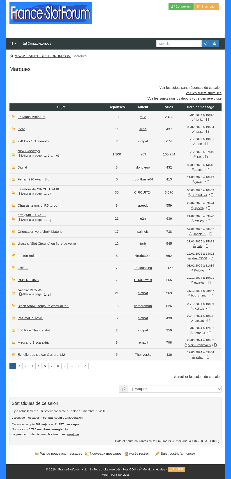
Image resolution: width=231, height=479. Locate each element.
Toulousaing (143, 268)
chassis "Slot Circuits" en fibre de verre (47, 243)
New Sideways (29, 151)
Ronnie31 (199, 234)
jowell (199, 182)
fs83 (143, 117)
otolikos (199, 282)
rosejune (73, 434)
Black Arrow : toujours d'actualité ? (43, 306)
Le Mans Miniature (31, 117)
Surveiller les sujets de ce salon (198, 377)
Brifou (199, 169)
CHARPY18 (143, 280)
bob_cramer (199, 295)
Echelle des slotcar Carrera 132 (41, 354)
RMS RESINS (28, 280)
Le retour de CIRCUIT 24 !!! (38, 189)
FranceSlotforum (69, 469)
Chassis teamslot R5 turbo (37, 205)
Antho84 (199, 333)
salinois (143, 231)
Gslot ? (23, 268)
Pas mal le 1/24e (30, 318)
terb (143, 243)
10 (71, 365)
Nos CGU (129, 469)
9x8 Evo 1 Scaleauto (33, 141)
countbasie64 (143, 179)
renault (143, 342)
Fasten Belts (27, 256)
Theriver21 (143, 354)
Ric (199, 157)
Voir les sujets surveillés (204, 93)
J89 (199, 144)
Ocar (21, 129)
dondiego (143, 167)
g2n (143, 218)
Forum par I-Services (115, 474)
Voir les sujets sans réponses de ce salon (190, 87)
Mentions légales (154, 469)
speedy (142, 205)
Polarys (199, 270)
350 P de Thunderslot (34, 330)
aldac (199, 357)
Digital (22, 167)
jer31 (199, 119)
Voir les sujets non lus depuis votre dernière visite (184, 98)
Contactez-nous (37, 43)
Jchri (143, 129)
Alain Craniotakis (199, 345)
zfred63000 (142, 256)
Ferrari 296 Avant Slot (34, 179)
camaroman (143, 306)
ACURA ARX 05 (30, 290)
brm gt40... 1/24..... (32, 215)
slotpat (143, 141)
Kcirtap (199, 308)
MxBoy (199, 221)
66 (58, 155)
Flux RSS (176, 469)
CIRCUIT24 (143, 192)
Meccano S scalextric (34, 342)
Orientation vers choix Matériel (40, 231)
